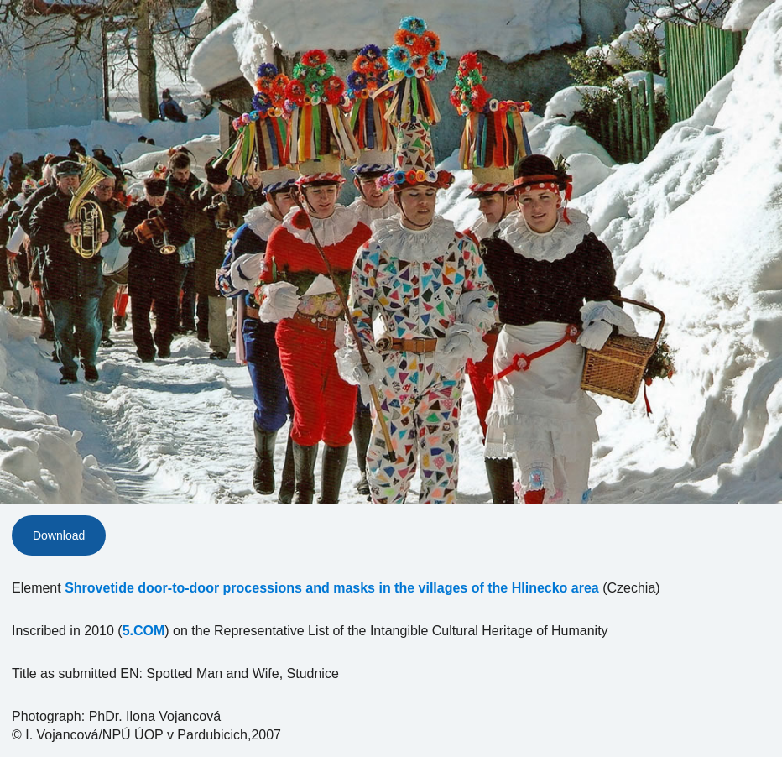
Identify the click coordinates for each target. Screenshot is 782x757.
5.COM (144, 631)
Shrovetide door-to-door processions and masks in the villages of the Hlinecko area (332, 588)
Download (59, 535)
